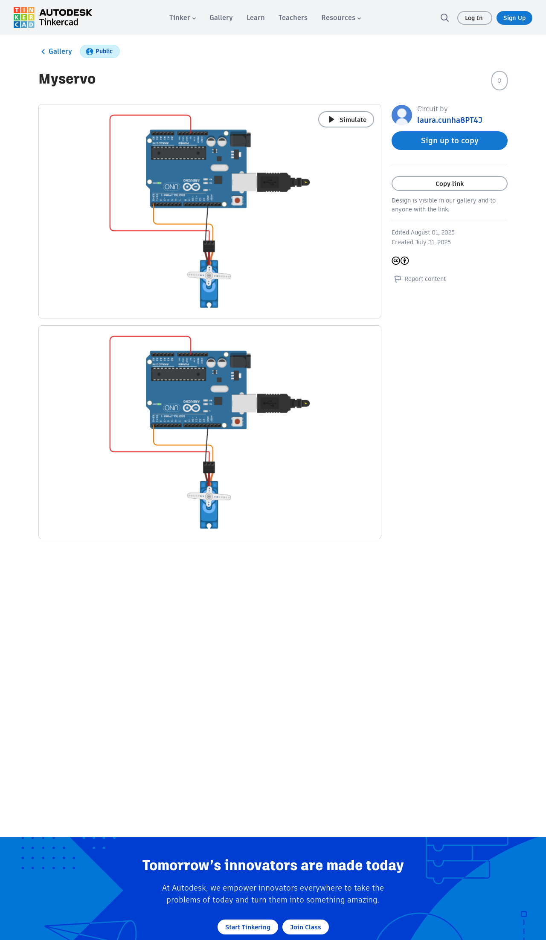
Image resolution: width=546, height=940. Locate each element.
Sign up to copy (450, 140)
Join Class (305, 927)
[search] (444, 17)
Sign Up (514, 18)
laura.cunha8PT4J (449, 120)
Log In (475, 18)
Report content (419, 278)
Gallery (55, 51)
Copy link (450, 183)
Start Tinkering (247, 927)
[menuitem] (182, 17)
